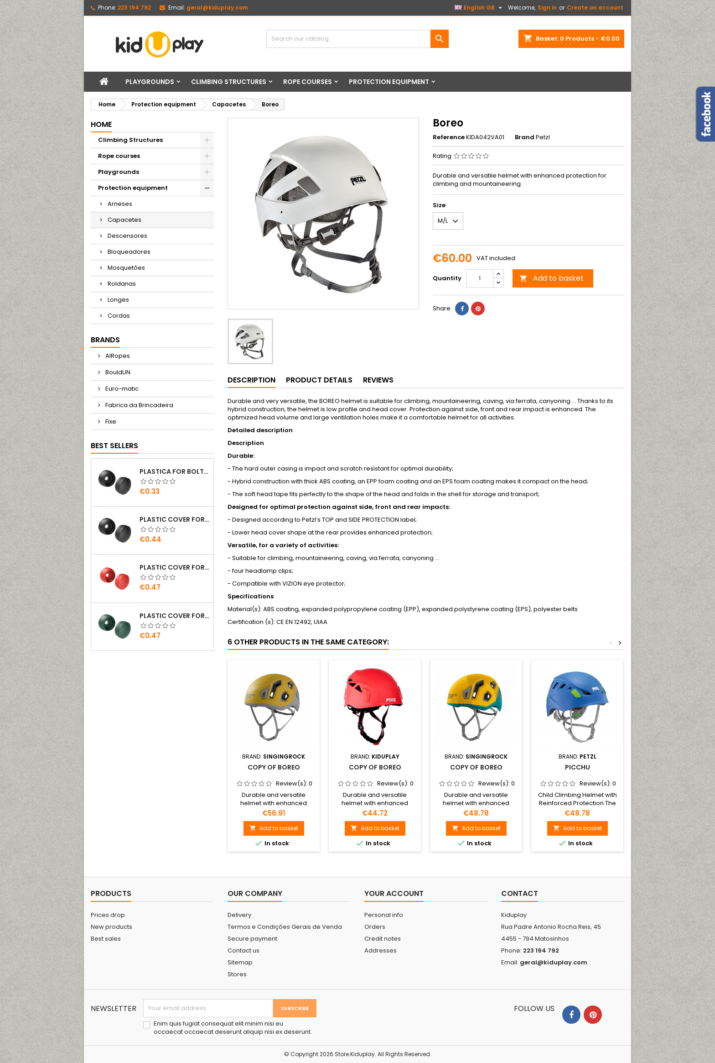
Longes (118, 299)
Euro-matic (121, 388)
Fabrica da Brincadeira (138, 405)
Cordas (119, 315)
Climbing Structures (228, 81)
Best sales (106, 938)
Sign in (547, 7)
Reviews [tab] (378, 380)
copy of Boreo (274, 767)
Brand (524, 137)
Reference (449, 137)
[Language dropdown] (479, 8)
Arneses (120, 203)
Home (101, 124)
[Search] (357, 39)
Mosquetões (126, 267)
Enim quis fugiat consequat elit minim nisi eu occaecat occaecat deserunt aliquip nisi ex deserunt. (233, 1028)
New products (111, 926)
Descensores (127, 235)
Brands (105, 340)
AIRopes (117, 355)
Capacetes (124, 219)
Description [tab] (251, 380)
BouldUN (117, 372)
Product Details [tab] (319, 380)
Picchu (577, 767)
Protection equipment (389, 81)
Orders (374, 926)
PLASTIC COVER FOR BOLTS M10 (175, 519)
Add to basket (551, 278)
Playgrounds (149, 81)
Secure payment (252, 938)
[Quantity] (479, 278)
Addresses (380, 950)
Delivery (239, 915)
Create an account (595, 7)
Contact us (243, 950)
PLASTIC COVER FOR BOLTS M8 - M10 (175, 567)
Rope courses (307, 81)
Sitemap (240, 962)
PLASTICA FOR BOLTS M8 (175, 471)
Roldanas (122, 283)
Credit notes (382, 938)
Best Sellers (114, 445)
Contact (519, 893)
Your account (394, 893)
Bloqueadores (129, 251)
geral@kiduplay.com (217, 7)
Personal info (383, 915)
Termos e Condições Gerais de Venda (285, 926)
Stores (237, 974)
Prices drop (108, 915)
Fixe (110, 421)
